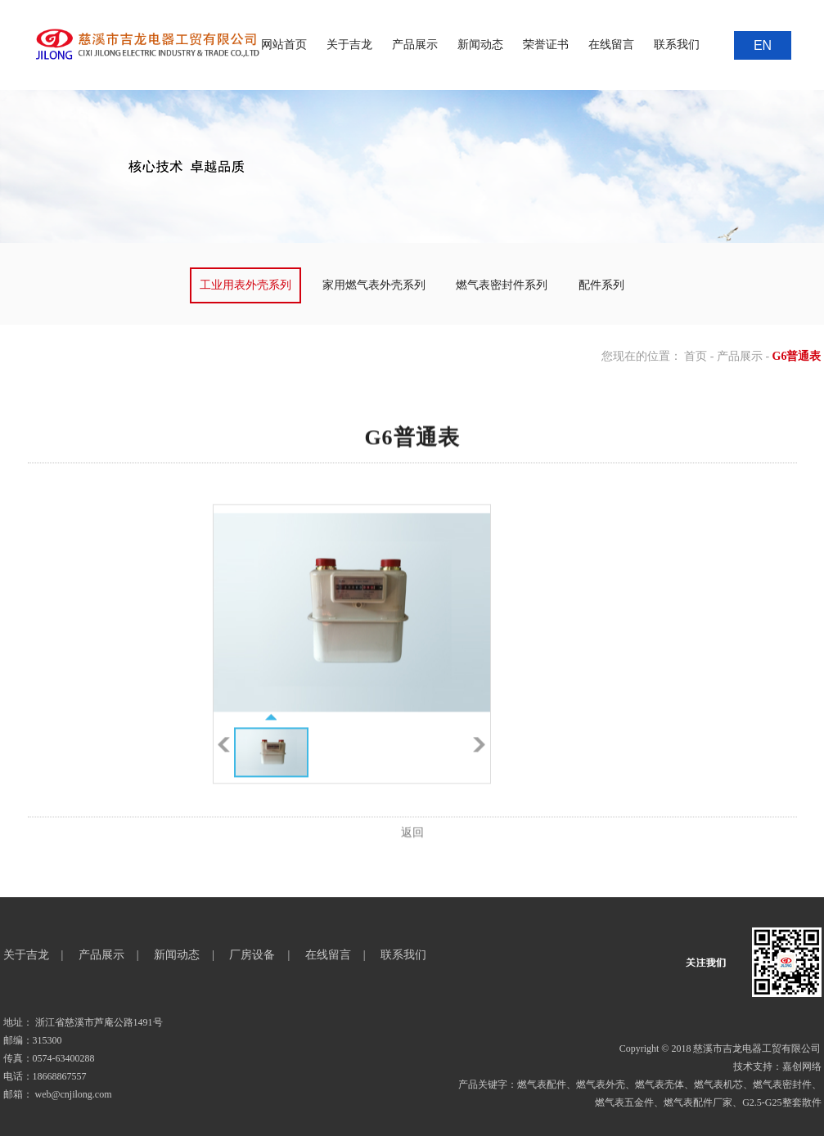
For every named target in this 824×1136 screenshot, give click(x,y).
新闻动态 (480, 44)
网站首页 (284, 44)
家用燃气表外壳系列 (374, 285)
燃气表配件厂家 (698, 1102)
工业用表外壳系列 (245, 285)
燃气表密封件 (782, 1084)
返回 (412, 857)
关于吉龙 (349, 44)
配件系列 (601, 285)
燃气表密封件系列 (501, 285)
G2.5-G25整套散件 (781, 1102)
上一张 (224, 768)
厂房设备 (252, 955)
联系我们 (677, 44)
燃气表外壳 (600, 1084)
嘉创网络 (802, 1066)
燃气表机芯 (718, 1084)
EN (763, 45)
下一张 (479, 768)
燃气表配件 (541, 1084)
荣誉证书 (546, 44)
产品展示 (415, 44)
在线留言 (611, 44)
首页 (695, 356)
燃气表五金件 (624, 1102)
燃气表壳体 (659, 1084)
